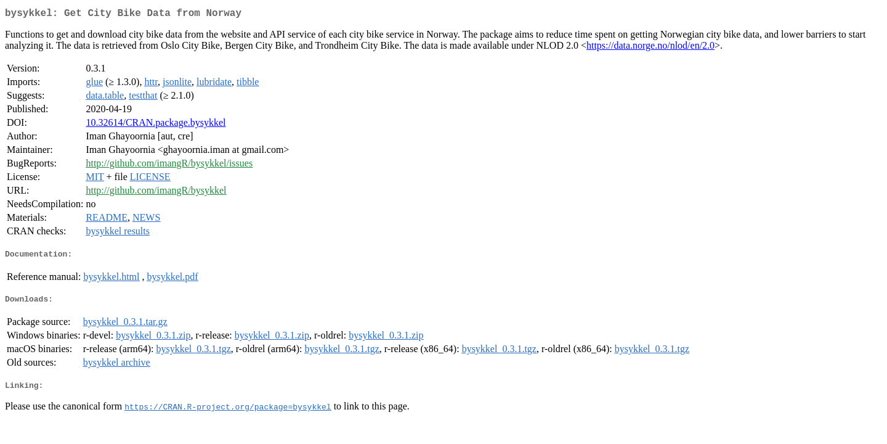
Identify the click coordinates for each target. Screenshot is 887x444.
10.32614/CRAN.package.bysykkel (155, 125)
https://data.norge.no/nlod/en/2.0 (650, 48)
